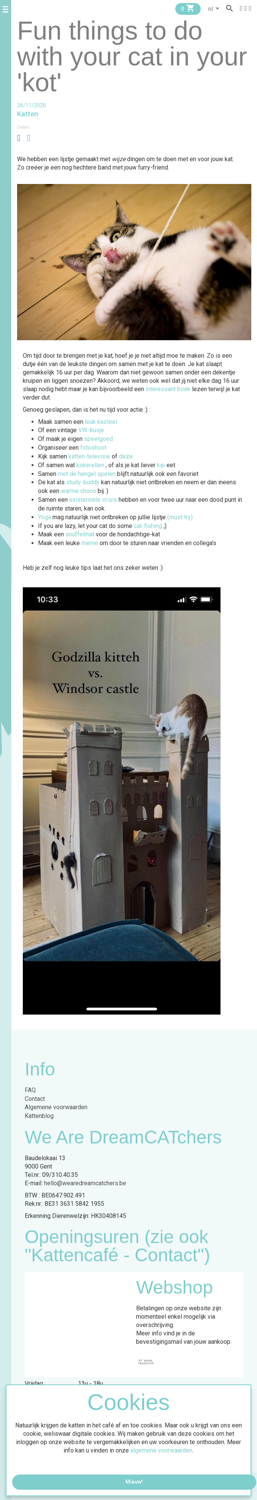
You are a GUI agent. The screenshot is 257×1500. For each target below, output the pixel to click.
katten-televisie (90, 456)
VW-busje (92, 430)
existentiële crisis (93, 499)
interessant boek (169, 389)
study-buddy (83, 482)
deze (126, 456)
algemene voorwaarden (161, 1450)
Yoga (44, 517)
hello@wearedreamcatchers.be (85, 1183)
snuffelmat (79, 534)
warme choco (78, 491)
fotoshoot (94, 447)
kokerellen (91, 465)
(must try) (180, 517)
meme (90, 543)
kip (162, 465)
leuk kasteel (101, 421)
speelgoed (99, 438)
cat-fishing (148, 526)
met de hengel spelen (87, 473)
